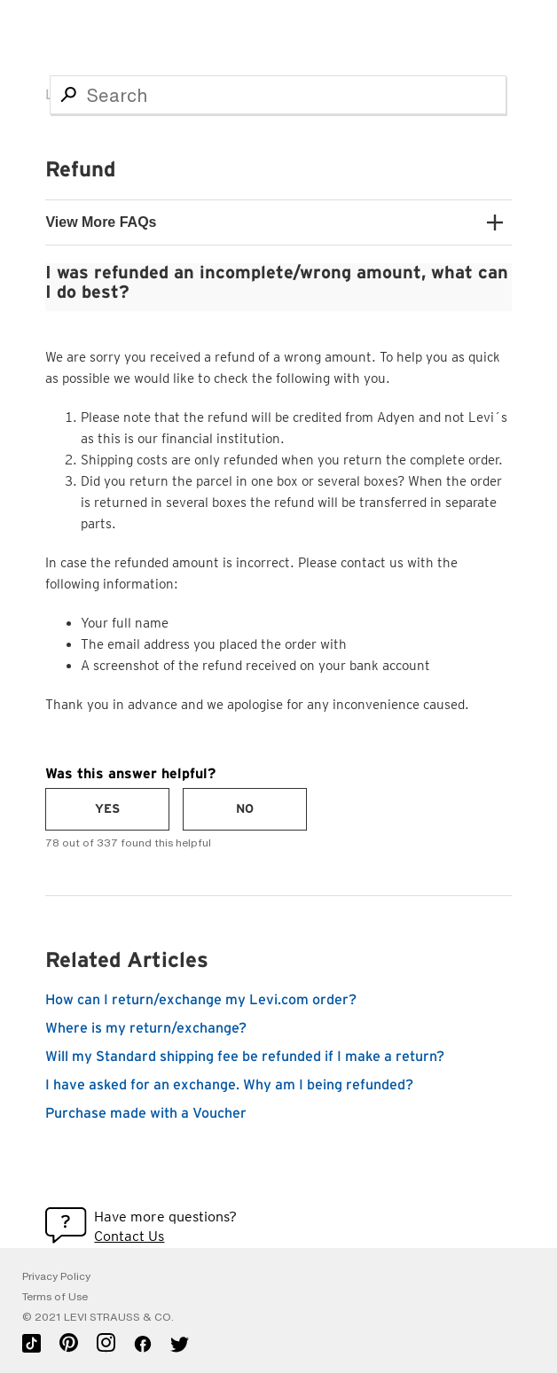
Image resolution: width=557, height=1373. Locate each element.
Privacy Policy (56, 1276)
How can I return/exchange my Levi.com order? (201, 1000)
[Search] (278, 94)
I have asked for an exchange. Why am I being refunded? (229, 1085)
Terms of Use (55, 1297)
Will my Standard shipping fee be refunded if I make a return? (244, 1056)
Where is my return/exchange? (146, 1028)
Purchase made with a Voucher (146, 1113)
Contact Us (129, 1236)
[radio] (107, 809)
